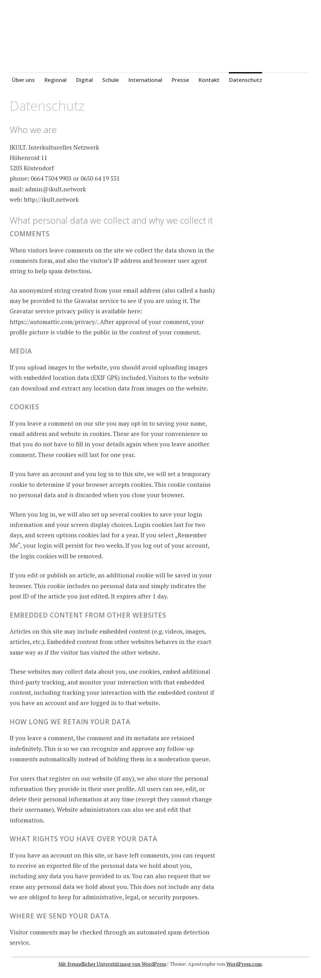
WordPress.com (244, 963)
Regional (55, 79)
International (145, 79)
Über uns (23, 79)
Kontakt (208, 79)
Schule (110, 79)
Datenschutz (245, 79)
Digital (84, 79)
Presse (180, 79)
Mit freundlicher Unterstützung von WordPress (112, 963)
